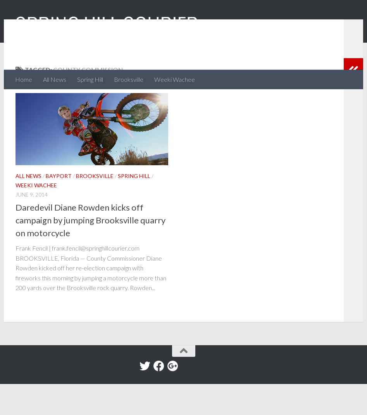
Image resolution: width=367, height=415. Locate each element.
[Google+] (172, 397)
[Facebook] (158, 397)
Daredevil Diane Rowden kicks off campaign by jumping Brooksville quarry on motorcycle (90, 251)
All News (54, 79)
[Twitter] (145, 397)
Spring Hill (90, 79)
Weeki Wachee (174, 79)
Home (23, 79)
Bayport (59, 207)
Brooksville (128, 79)
